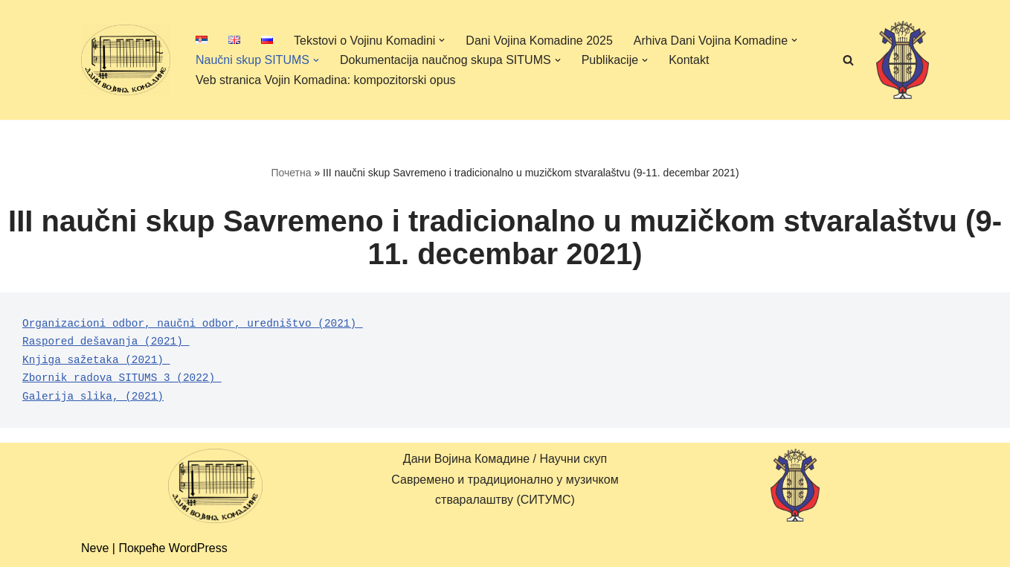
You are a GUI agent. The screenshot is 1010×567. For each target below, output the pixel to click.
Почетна (291, 173)
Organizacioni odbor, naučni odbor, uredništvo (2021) (192, 324)
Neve (95, 548)
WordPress (198, 548)
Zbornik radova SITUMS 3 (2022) (122, 378)
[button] (442, 40)
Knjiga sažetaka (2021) (96, 360)
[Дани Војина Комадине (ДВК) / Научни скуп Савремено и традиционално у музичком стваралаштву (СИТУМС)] (125, 59)
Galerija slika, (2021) (93, 397)
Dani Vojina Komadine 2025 (539, 40)
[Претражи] (848, 59)
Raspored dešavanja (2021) (106, 341)
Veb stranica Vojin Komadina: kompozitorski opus (326, 80)
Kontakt (689, 60)
